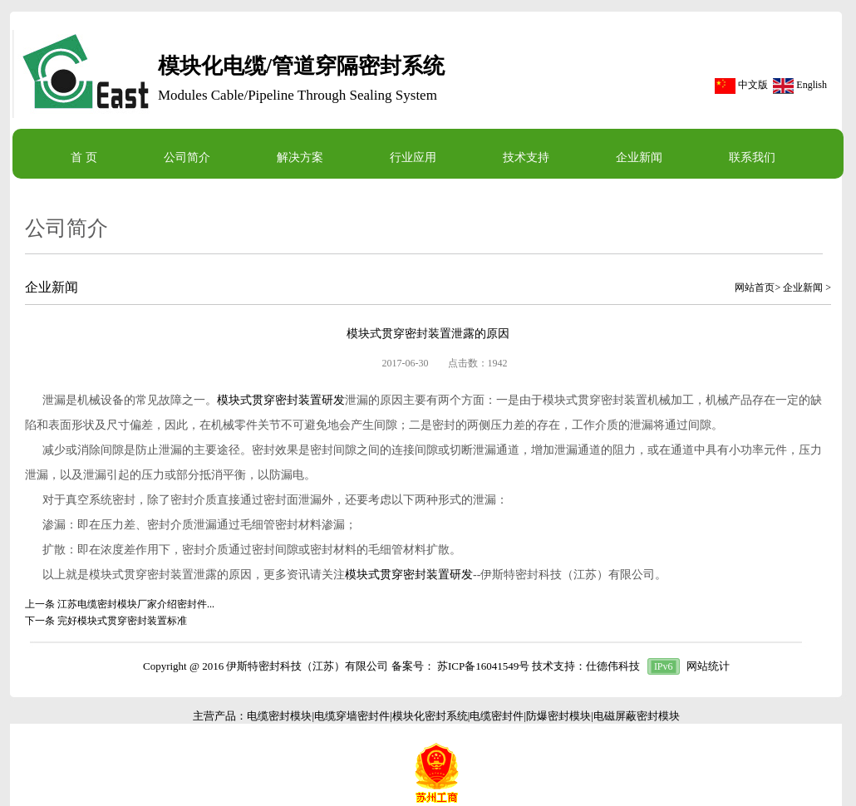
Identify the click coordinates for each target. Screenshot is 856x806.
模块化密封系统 (430, 716)
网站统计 (708, 666)
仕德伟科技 (613, 666)
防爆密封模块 (558, 716)
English (811, 85)
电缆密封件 (497, 716)
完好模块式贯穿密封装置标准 (122, 621)
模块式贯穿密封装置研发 (281, 400)
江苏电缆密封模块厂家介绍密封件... (135, 604)
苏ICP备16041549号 (483, 666)
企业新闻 (803, 287)
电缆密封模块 (279, 716)
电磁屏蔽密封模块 (636, 716)
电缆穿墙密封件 (352, 716)
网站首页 (755, 287)
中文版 (753, 85)
